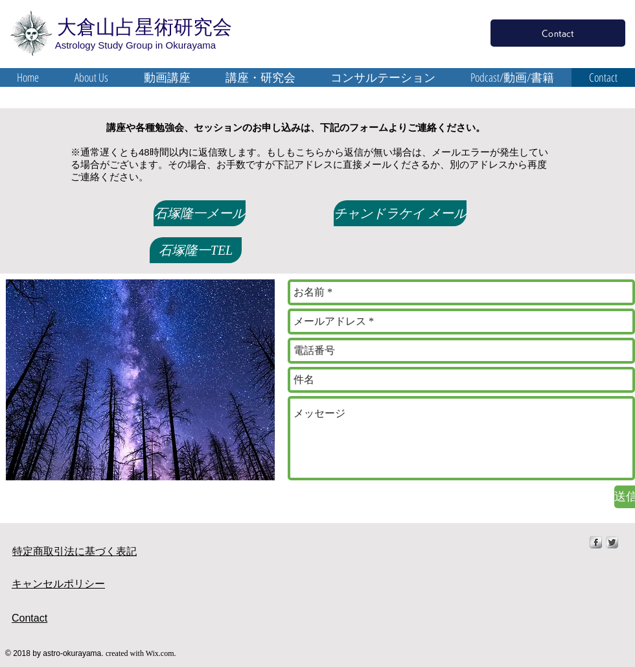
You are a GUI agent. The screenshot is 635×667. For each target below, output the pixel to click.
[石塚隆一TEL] (196, 250)
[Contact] (558, 33)
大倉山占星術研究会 (142, 27)
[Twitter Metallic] (612, 542)
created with (126, 653)
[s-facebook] (596, 542)
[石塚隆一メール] (200, 213)
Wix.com (160, 653)
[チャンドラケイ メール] (400, 213)
